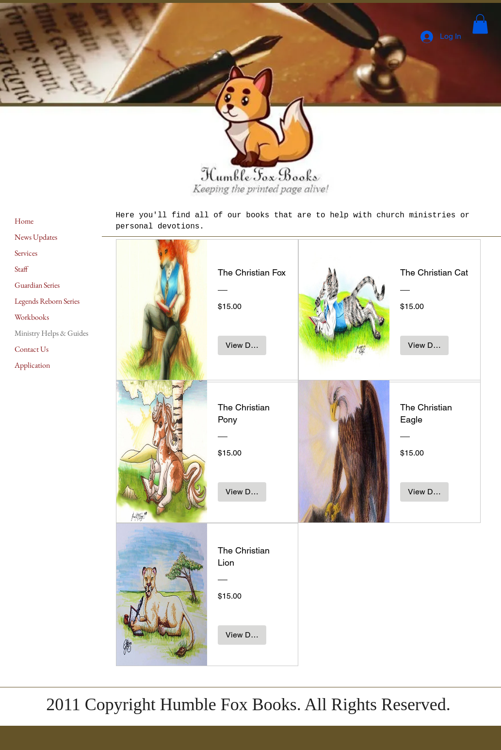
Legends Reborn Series (47, 301)
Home (24, 221)
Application (32, 365)
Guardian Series (37, 285)
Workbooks (32, 317)
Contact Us (31, 349)
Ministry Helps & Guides (51, 333)
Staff (21, 269)
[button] (480, 24)
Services (26, 253)
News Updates (36, 237)
